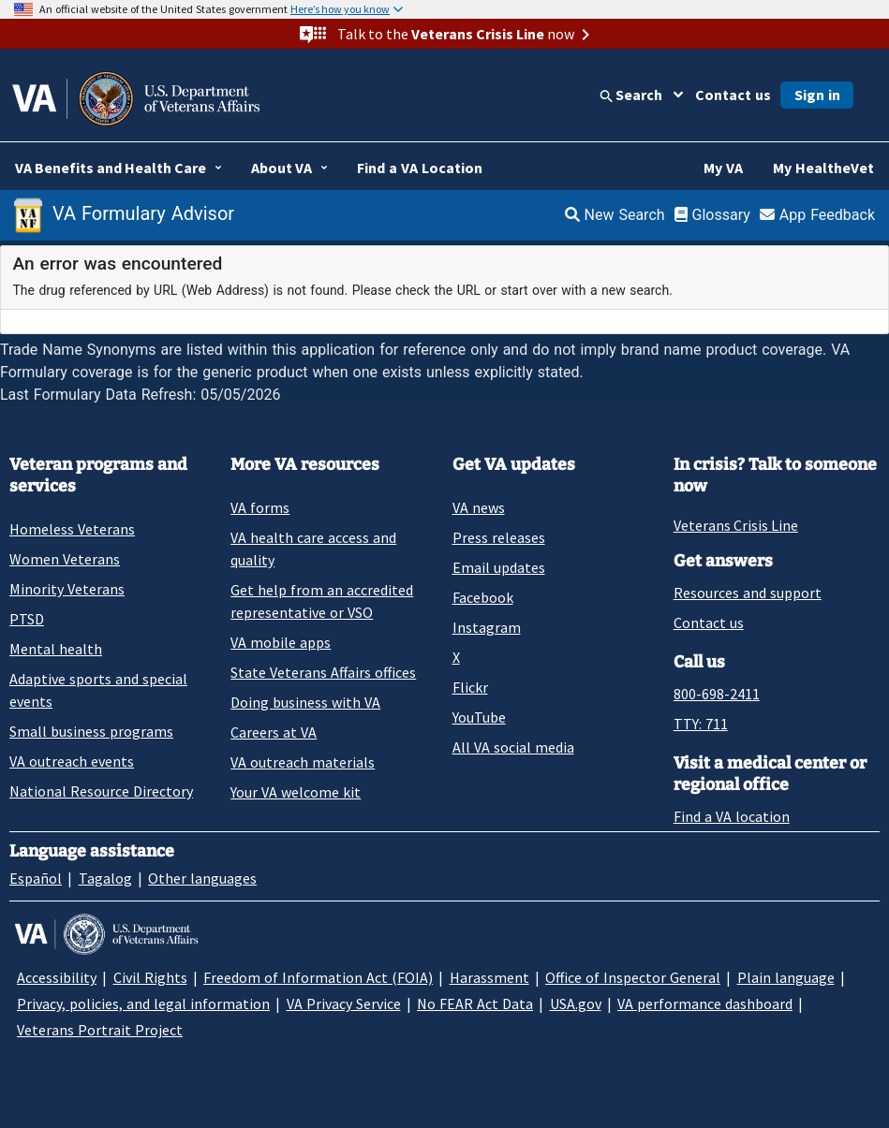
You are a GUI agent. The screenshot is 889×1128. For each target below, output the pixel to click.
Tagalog (105, 878)
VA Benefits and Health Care (110, 167)
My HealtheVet (823, 167)
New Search (615, 215)
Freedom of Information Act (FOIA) (318, 977)
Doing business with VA (305, 702)
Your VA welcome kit (295, 792)
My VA (723, 167)
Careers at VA (273, 732)
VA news (478, 507)
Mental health (55, 648)
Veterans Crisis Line (736, 525)
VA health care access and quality (313, 548)
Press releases (498, 537)
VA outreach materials (302, 762)
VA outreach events (71, 761)
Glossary (712, 215)
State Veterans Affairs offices (323, 672)
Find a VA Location (419, 167)
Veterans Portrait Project (100, 1029)
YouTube (479, 717)
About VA (281, 167)
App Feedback (817, 215)
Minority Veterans (67, 588)
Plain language (786, 977)
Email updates (498, 567)
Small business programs (91, 731)
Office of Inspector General (632, 977)
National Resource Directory (101, 791)
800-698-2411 (717, 693)
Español (35, 878)
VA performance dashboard (705, 1003)
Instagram (486, 627)
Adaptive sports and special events (98, 689)
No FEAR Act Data (475, 1003)
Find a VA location (732, 816)
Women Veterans (64, 558)
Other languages (202, 878)
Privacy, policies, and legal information (143, 1003)
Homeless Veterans (72, 529)
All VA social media (513, 747)
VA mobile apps (280, 642)
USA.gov (575, 1003)
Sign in (817, 94)
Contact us (733, 94)
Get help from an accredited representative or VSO (321, 601)
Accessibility (56, 977)
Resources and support (748, 592)
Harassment (489, 977)
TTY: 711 (701, 723)
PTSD (26, 618)
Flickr (470, 687)
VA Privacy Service (344, 1003)
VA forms (259, 507)
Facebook (482, 597)
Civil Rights (150, 977)
